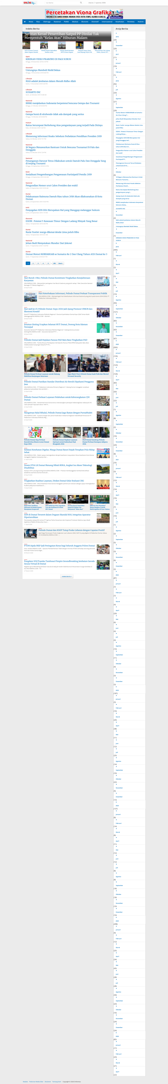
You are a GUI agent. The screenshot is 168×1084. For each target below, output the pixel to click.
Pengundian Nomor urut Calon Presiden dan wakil (52, 185)
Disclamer (48, 1082)
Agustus (118, 98)
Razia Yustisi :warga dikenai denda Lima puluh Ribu (52, 232)
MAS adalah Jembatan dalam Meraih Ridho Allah (51, 81)
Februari (119, 72)
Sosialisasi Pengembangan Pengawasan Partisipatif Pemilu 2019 (59, 174)
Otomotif (95, 22)
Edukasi (75, 22)
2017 (117, 54)
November (119, 215)
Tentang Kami (56, 1082)
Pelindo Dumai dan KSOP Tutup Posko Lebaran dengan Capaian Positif (72, 530)
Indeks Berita (66, 576)
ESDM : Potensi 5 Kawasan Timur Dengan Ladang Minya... (129, 133)
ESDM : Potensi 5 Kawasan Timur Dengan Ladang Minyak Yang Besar (62, 221)
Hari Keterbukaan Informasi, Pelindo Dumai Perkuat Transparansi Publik (73, 293)
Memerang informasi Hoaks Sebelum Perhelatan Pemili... (128, 184)
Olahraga (46, 22)
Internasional (107, 22)
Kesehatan (120, 22)
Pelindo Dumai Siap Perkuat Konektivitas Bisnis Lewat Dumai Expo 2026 (36, 442)
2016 (117, 37)
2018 (117, 81)
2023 (117, 690)
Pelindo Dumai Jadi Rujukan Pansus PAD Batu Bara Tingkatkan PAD (55, 340)
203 (54, 263)
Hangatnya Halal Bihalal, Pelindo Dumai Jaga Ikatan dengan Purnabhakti (58, 412)
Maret (118, 264)
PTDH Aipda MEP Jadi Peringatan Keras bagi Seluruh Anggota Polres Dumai (59, 545)
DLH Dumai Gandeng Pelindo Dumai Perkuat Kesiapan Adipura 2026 (95, 442)
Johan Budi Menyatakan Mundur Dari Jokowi (49, 243)
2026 (117, 1036)
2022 (117, 575)
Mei (117, 282)
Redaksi (25, 1082)
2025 (117, 921)
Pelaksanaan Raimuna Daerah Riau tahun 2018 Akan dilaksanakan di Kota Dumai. (64, 197)
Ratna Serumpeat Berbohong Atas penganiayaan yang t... (127, 191)
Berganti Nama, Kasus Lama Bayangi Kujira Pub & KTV (84, 52)
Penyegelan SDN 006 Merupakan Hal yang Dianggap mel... (128, 139)
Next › (60, 263)
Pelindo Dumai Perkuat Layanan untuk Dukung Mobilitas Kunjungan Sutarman (42, 375)
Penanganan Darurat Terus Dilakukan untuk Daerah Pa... (128, 164)
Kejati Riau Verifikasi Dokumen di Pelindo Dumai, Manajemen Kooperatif (33, 507)
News (31, 22)
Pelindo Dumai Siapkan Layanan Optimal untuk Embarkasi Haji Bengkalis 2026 (65, 442)
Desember (119, 45)
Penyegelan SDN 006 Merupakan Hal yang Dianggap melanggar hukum (63, 210)
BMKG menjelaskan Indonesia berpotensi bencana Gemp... (129, 203)
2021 (117, 460)
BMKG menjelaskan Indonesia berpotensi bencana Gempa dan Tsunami (62, 103)
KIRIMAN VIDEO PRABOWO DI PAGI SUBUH (48, 59)
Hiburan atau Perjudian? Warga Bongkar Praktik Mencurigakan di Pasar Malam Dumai (100, 508)
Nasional (57, 22)
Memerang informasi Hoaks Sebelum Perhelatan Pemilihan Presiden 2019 (64, 136)
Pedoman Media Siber (36, 1082)
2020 (117, 344)
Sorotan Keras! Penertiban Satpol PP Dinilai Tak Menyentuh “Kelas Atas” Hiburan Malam (62, 36)
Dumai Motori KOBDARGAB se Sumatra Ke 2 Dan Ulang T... (129, 114)
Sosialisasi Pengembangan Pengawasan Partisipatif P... (129, 158)
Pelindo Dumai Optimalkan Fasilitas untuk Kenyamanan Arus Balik (49, 52)
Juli (117, 90)
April (117, 273)
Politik (66, 22)
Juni (117, 397)
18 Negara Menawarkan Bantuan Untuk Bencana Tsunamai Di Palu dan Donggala (62, 148)
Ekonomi (84, 22)
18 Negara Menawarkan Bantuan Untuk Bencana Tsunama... (129, 178)
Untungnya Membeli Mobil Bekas (43, 70)
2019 (117, 247)
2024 (117, 806)
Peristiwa (130, 22)
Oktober (118, 172)
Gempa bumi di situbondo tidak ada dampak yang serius (55, 114)
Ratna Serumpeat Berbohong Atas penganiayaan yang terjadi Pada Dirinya (64, 125)
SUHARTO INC (33, 92)
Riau (38, 22)
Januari (118, 63)
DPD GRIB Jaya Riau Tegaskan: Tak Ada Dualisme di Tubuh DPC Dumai (55, 507)
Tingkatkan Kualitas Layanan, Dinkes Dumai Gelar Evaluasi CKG (54, 481)
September (119, 107)
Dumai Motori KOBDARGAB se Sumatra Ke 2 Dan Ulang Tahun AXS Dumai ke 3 (66, 254)
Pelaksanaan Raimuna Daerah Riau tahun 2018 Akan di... (128, 145)
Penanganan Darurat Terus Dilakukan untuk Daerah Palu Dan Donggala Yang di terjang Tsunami (66, 162)
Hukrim (141, 22)
